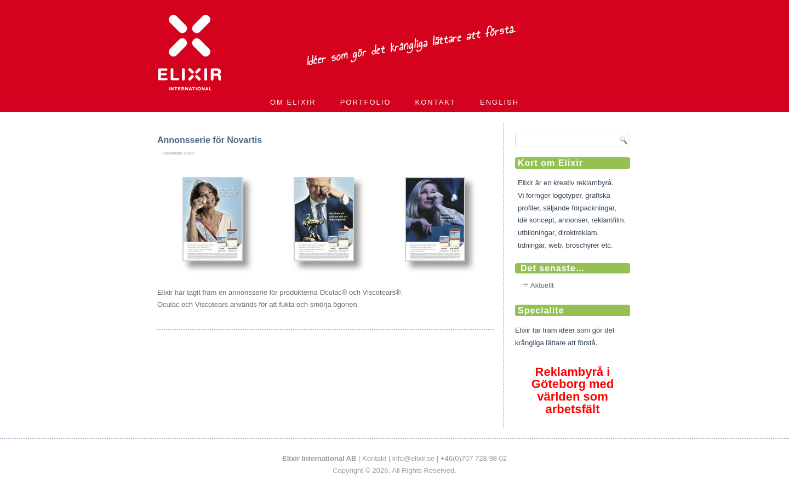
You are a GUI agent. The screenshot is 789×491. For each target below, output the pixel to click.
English (499, 102)
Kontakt (435, 102)
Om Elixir (293, 102)
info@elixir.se (413, 458)
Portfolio (365, 102)
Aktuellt (542, 285)
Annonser (207, 323)
